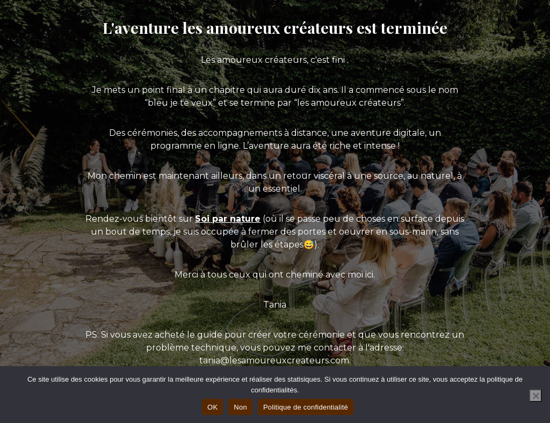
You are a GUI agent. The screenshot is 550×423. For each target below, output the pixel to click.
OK (212, 407)
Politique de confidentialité (305, 407)
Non (240, 407)
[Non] (535, 395)
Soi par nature (227, 219)
